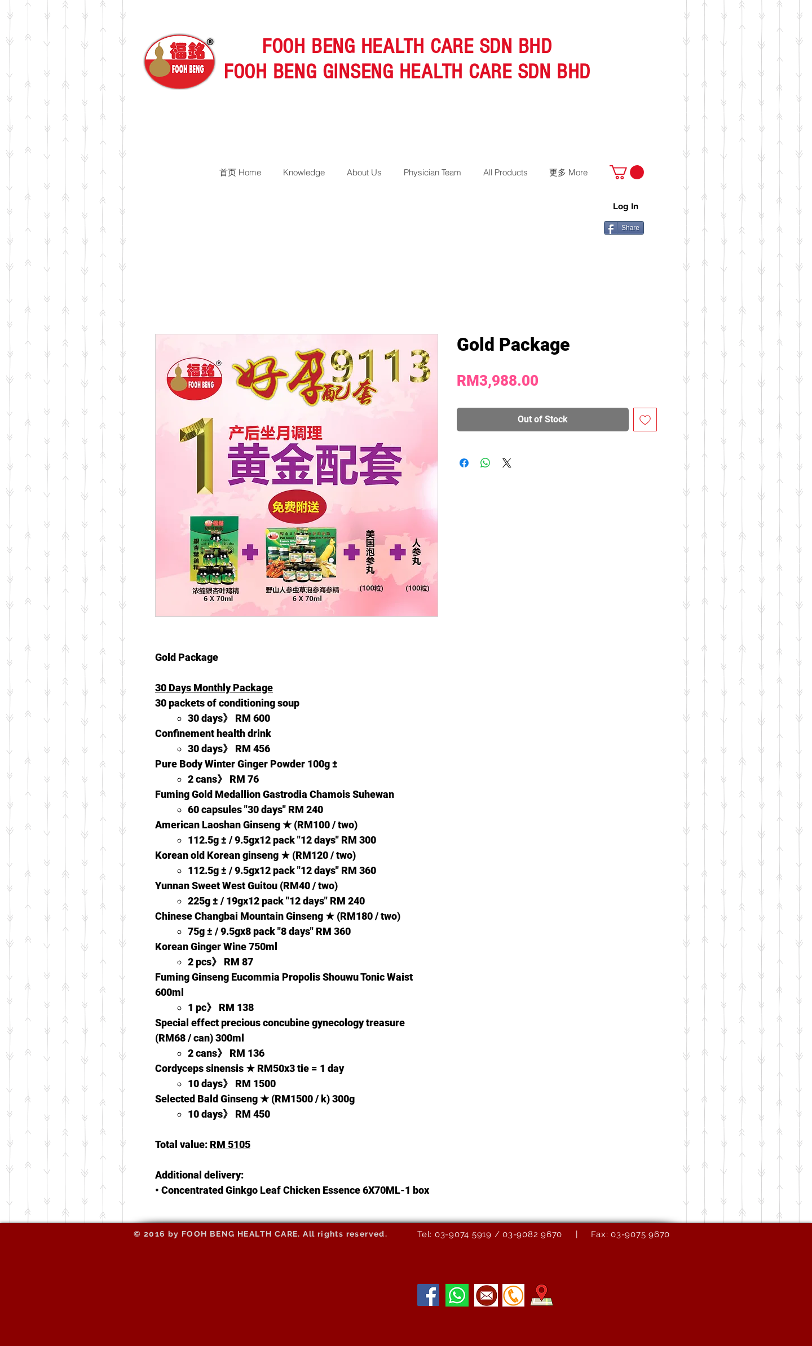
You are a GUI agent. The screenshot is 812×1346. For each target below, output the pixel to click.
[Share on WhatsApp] (485, 463)
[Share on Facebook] (464, 463)
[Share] (624, 228)
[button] (627, 172)
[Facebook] (428, 1295)
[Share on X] (507, 463)
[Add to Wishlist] (645, 419)
